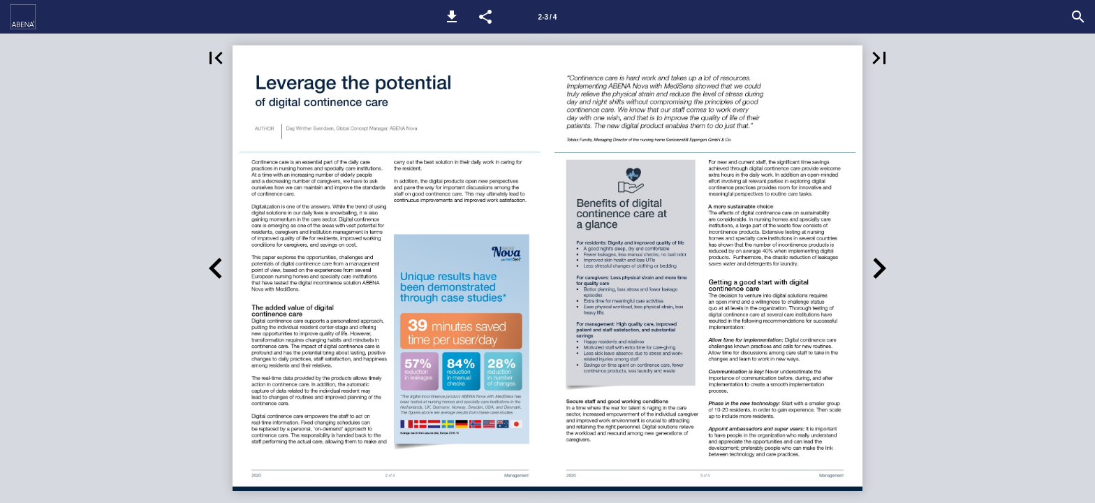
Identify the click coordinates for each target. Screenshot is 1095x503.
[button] (452, 17)
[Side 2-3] (547, 17)
